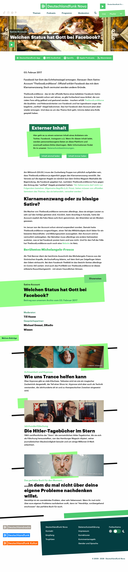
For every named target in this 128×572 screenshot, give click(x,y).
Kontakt (49, 531)
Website (66, 243)
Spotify (69, 58)
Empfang (50, 535)
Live (104, 14)
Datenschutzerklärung (89, 527)
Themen (36, 13)
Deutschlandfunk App (28, 58)
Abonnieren (104, 58)
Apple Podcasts (85, 58)
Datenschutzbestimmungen (60, 148)
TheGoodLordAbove (94, 100)
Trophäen (50, 539)
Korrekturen (84, 535)
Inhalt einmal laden (51, 156)
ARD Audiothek (52, 58)
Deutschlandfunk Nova (57, 527)
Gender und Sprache (88, 543)
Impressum (83, 531)
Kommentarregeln (87, 539)
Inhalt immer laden (77, 156)
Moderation (83, 13)
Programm (67, 13)
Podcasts (51, 13)
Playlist (113, 14)
